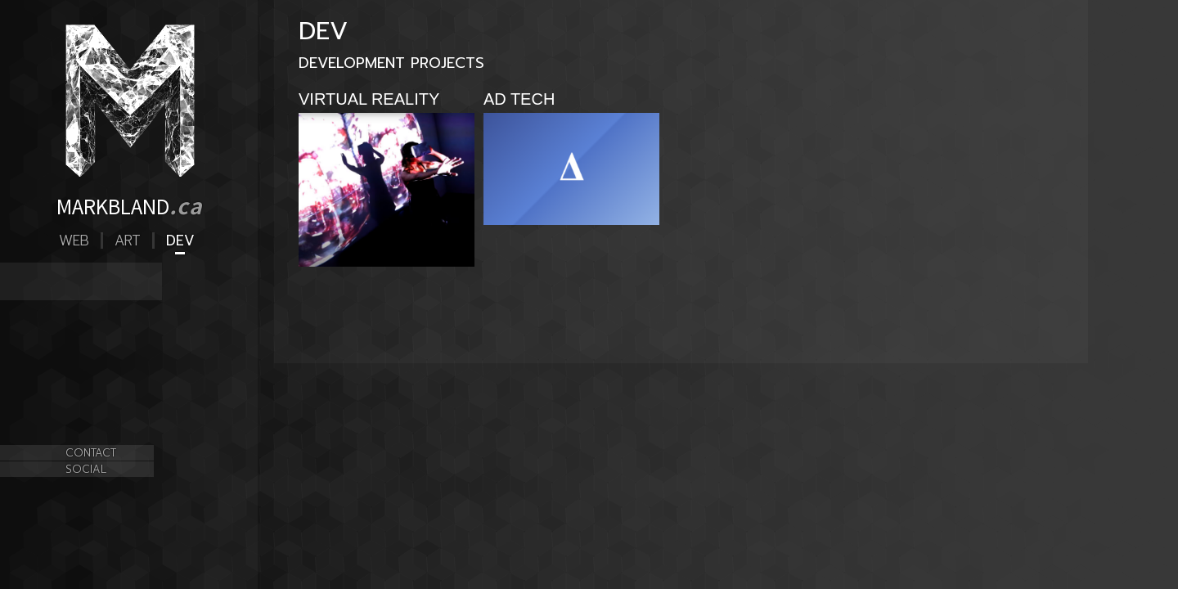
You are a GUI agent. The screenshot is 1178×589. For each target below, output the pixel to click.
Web (74, 240)
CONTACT (90, 453)
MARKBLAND (129, 205)
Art (128, 240)
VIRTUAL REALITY (107, 272)
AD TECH (85, 291)
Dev (180, 240)
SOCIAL (85, 469)
